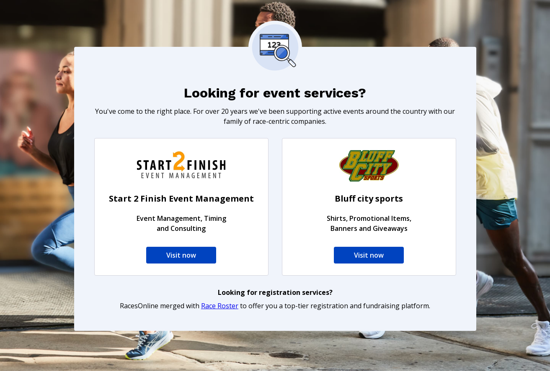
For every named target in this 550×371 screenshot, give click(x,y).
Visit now (181, 255)
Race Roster (219, 305)
